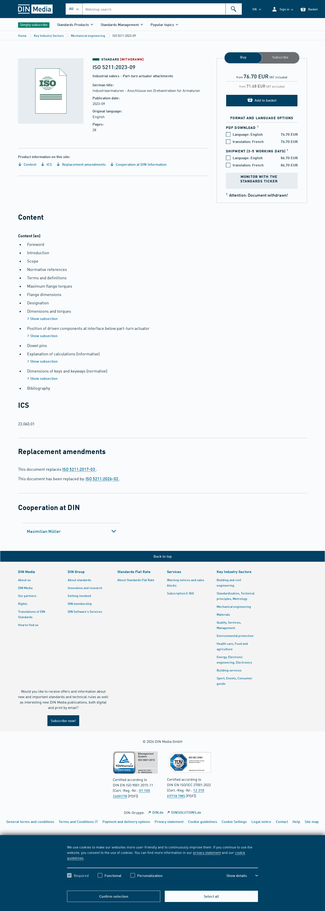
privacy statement (207, 852)
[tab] (72, 531)
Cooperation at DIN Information (138, 164)
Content (27, 164)
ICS (46, 164)
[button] (282, 9)
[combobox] (162, 9)
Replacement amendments (81, 164)
